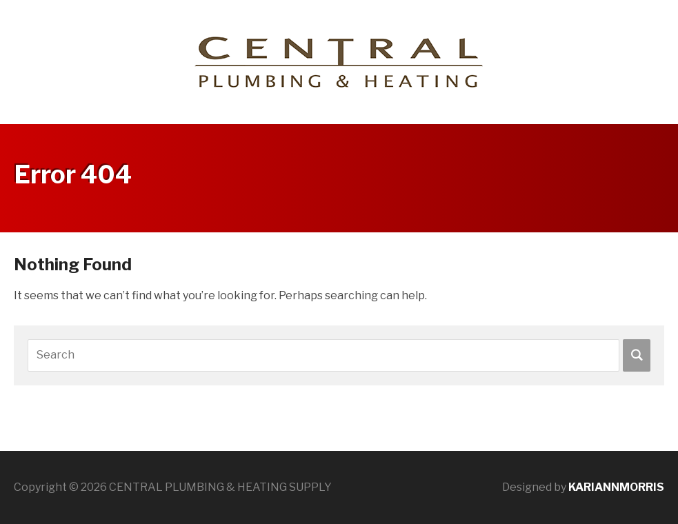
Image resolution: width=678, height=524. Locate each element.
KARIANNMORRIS (616, 487)
